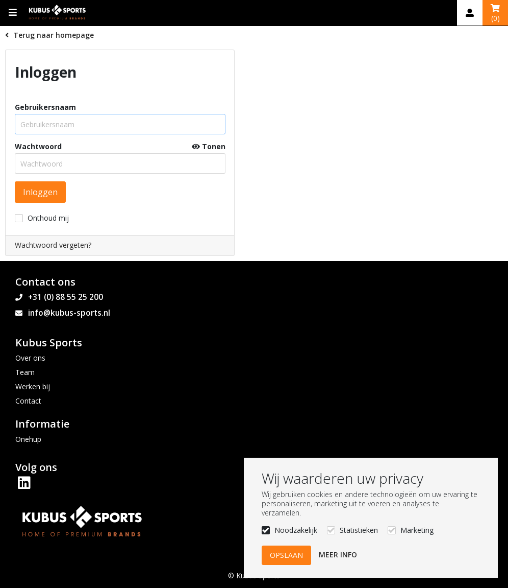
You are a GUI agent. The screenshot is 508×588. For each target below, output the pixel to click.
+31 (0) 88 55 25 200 (65, 297)
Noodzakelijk (295, 530)
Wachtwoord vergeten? (53, 245)
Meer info (338, 554)
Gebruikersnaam (45, 107)
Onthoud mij (48, 218)
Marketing (417, 530)
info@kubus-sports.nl (69, 313)
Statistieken (359, 530)
